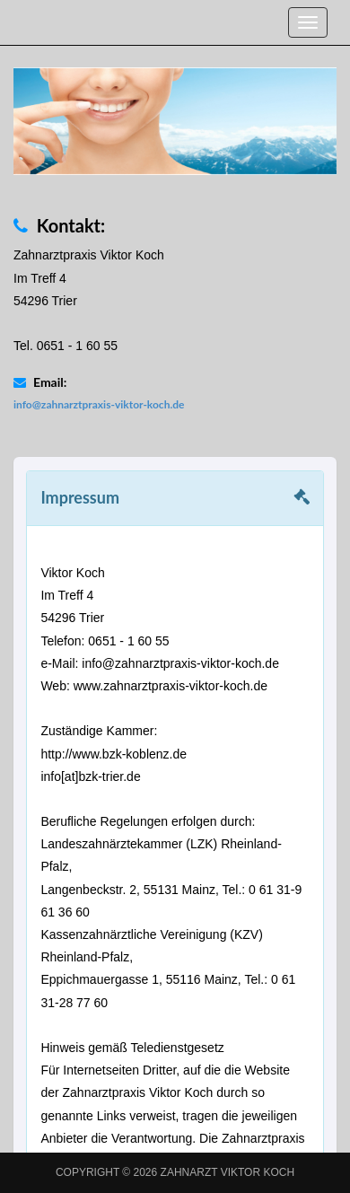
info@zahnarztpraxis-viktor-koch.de (98, 404)
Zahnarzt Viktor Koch (228, 1172)
